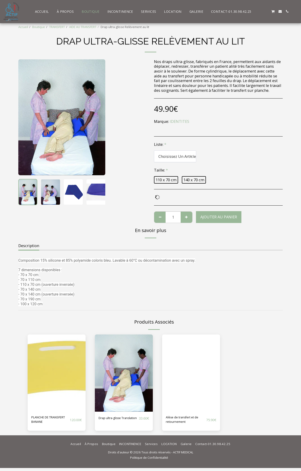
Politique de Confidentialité (149, 460)
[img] (57, 373)
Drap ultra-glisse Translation (114, 420)
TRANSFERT (57, 27)
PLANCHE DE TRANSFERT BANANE (42, 421)
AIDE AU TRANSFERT (82, 27)
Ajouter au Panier (218, 217)
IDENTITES (179, 121)
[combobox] (175, 156)
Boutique (38, 27)
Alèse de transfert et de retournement (184, 420)
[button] (259, 11)
